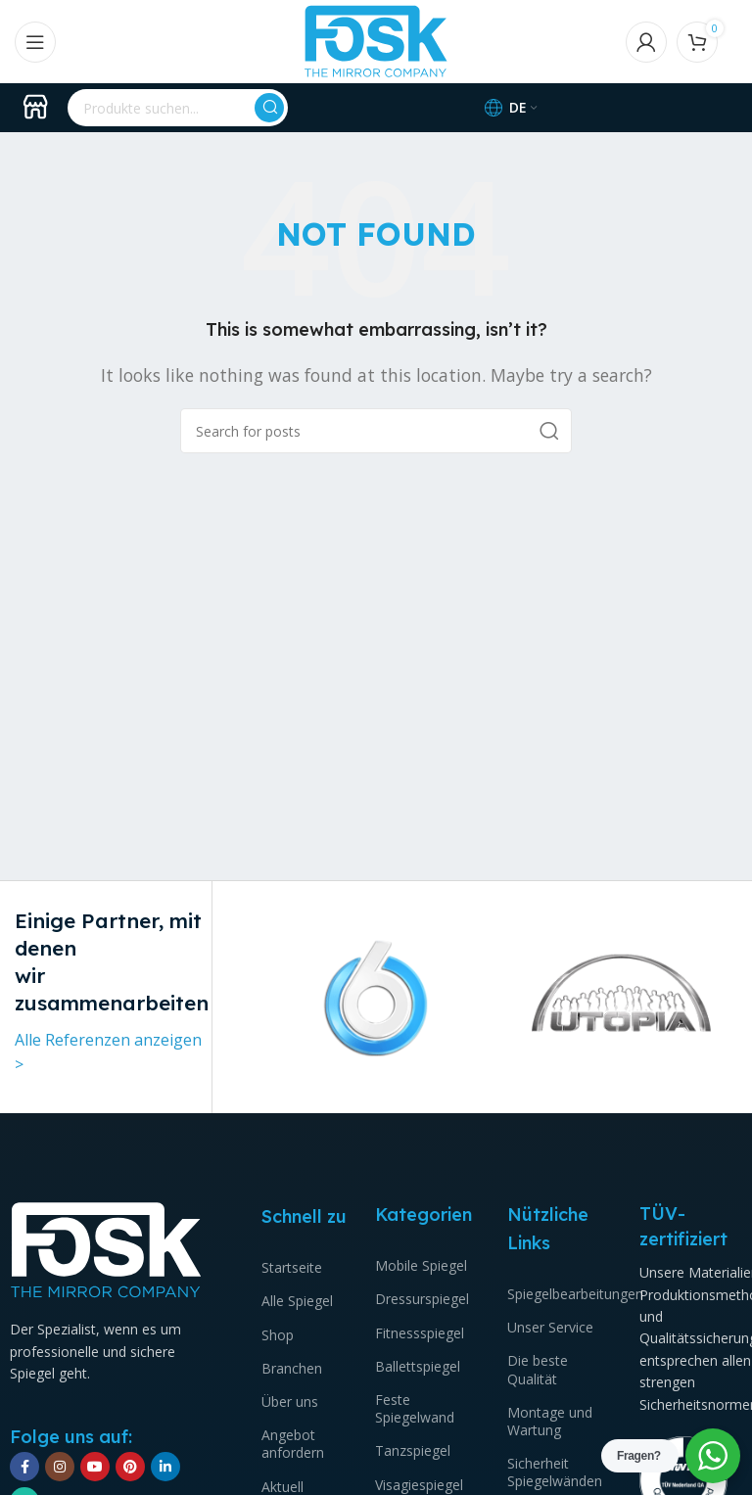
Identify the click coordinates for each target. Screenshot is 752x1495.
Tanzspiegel (412, 1450)
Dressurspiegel (422, 1298)
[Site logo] (376, 40)
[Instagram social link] (59, 1466)
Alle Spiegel (297, 1300)
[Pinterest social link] (130, 1466)
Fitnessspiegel (419, 1333)
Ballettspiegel (417, 1366)
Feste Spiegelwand (414, 1408)
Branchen (291, 1368)
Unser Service (550, 1327)
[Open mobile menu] (35, 42)
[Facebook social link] (24, 1466)
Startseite (291, 1267)
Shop (277, 1335)
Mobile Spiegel (421, 1265)
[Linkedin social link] (165, 1466)
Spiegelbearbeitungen (558, 1294)
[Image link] (106, 1249)
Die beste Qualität (537, 1369)
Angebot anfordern (292, 1443)
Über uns (289, 1401)
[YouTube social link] (95, 1466)
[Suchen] (178, 107)
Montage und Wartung (549, 1421)
